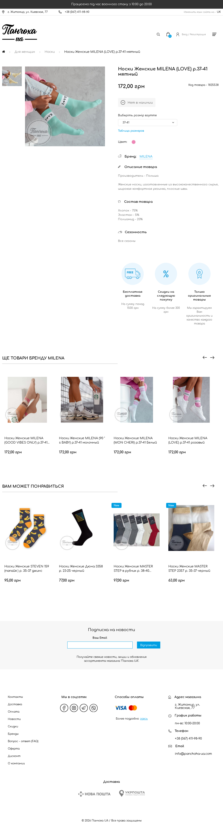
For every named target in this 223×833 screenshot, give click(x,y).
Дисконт (14, 756)
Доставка (15, 704)
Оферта (14, 748)
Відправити (148, 645)
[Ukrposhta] (132, 793)
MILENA (146, 156)
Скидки (13, 726)
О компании (16, 763)
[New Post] (94, 794)
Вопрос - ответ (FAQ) (23, 741)
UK (219, 11)
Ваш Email (100, 637)
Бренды (13, 733)
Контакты (15, 696)
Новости (14, 719)
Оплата (13, 711)
